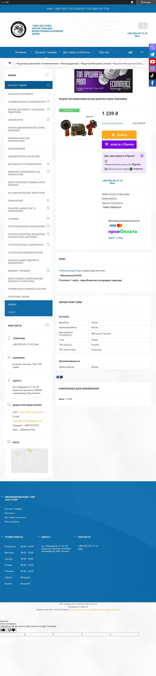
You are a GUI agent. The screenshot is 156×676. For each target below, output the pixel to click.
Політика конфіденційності (108, 609)
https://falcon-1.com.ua (31, 412)
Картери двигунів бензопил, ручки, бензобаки (26, 129)
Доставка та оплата (15, 517)
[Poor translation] (12, 630)
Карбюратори (15, 120)
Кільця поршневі (16, 148)
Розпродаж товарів (18, 296)
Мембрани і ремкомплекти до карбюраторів (24, 173)
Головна (20, 52)
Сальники (13, 219)
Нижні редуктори (70, 63)
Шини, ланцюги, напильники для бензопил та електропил (25, 280)
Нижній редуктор (70, 270)
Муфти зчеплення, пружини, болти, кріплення (26, 183)
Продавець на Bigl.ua (78, 606)
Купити (122, 134)
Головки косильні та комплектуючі (27, 102)
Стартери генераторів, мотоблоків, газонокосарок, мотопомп (26, 235)
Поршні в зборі (15, 200)
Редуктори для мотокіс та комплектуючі (38, 63)
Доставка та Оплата (76, 52)
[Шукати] (143, 25)
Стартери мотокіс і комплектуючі (26, 244)
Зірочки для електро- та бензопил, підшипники (26, 111)
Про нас (104, 52)
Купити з (122, 144)
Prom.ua (93, 604)
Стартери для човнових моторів (25, 252)
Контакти (10, 513)
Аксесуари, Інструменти (20, 94)
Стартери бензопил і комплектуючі (26, 226)
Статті (11, 312)
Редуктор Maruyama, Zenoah (96, 63)
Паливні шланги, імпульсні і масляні (27, 289)
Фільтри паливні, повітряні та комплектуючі (23, 261)
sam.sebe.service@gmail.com (27, 420)
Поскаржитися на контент (82, 609)
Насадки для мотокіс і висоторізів (26, 193)
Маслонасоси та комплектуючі (25, 164)
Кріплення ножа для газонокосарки (18, 139)
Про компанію (12, 521)
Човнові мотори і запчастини (24, 156)
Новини (12, 304)
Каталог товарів (46, 52)
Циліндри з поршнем (19, 271)
